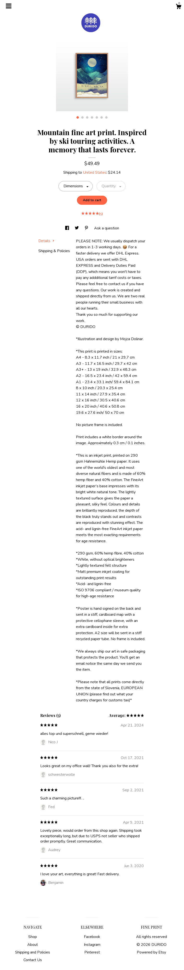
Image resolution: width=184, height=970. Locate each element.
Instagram (92, 944)
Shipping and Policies (32, 952)
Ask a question (106, 228)
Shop (32, 936)
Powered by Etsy (151, 952)
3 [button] (87, 117)
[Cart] (178, 7)
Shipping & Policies (54, 251)
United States (94, 172)
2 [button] (82, 117)
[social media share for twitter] (77, 228)
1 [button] (77, 117)
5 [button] (97, 117)
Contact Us (32, 960)
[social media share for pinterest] (87, 228)
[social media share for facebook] (67, 228)
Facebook (92, 936)
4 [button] (92, 117)
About (32, 944)
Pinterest (92, 952)
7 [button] (106, 117)
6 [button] (101, 117)
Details (46, 241)
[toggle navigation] (9, 6)
